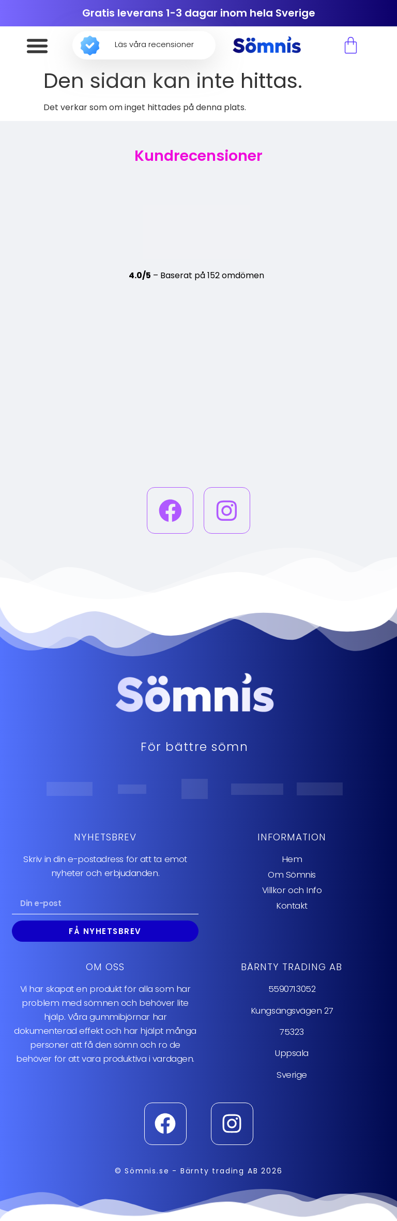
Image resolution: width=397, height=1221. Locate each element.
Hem (292, 859)
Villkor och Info (292, 890)
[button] (37, 45)
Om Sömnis (292, 875)
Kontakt (292, 906)
